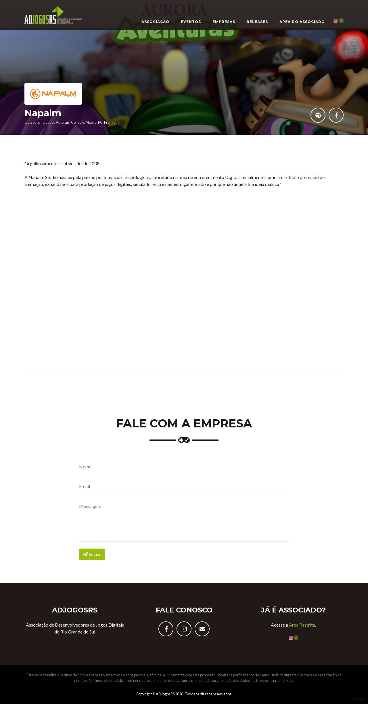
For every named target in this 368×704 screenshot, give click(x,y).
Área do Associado (302, 22)
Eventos (191, 22)
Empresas (223, 22)
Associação (155, 22)
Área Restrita (302, 624)
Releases (257, 22)
